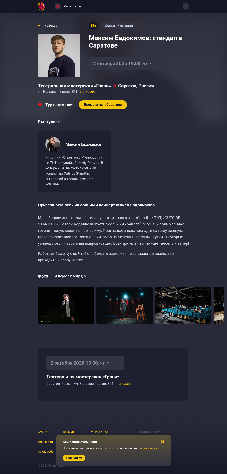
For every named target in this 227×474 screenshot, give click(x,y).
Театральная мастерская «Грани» (74, 86)
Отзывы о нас (98, 432)
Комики (68, 432)
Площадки (45, 441)
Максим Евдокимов (83, 144)
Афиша (43, 432)
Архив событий (48, 451)
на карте (87, 91)
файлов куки (150, 448)
